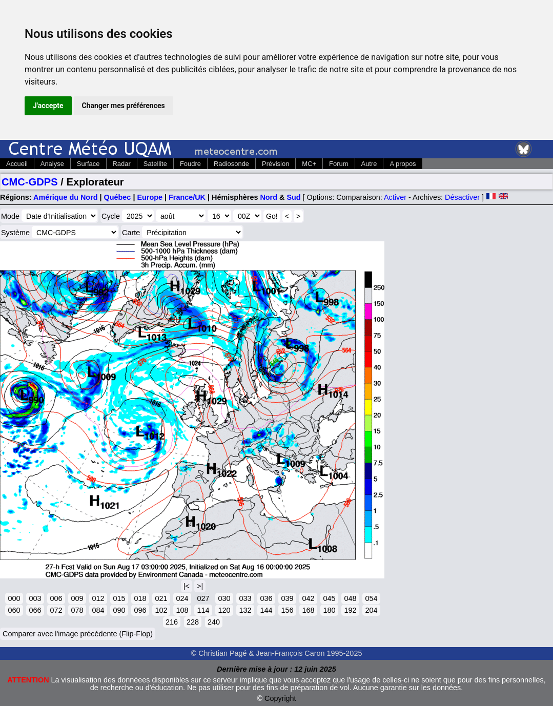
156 (287, 610)
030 (224, 598)
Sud (293, 197)
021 (161, 598)
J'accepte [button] (48, 105)
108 (182, 610)
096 (140, 610)
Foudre (190, 164)
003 (35, 598)
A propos (403, 164)
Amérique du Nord (65, 197)
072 (56, 610)
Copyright (280, 698)
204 (371, 610)
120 (224, 610)
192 (350, 610)
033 (245, 598)
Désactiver (462, 197)
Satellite (155, 164)
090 (119, 610)
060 (14, 610)
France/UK (187, 197)
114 (203, 610)
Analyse (52, 164)
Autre (369, 164)
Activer (395, 197)
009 (77, 598)
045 (329, 598)
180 (329, 610)
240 (214, 622)
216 (172, 622)
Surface (88, 164)
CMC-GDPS (30, 182)
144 (266, 610)
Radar (122, 164)
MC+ (309, 164)
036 (266, 598)
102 (161, 610)
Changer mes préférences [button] (123, 105)
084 (98, 610)
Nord (268, 197)
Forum (338, 164)
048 (350, 598)
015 (119, 598)
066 (35, 610)
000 (14, 598)
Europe (149, 197)
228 (193, 622)
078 (77, 610)
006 (56, 598)
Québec (117, 197)
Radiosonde (231, 164)
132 (245, 610)
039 (287, 598)
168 (308, 610)
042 (308, 598)
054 (371, 598)
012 (98, 598)
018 (140, 598)
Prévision (275, 164)
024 (182, 598)
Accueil (17, 164)
